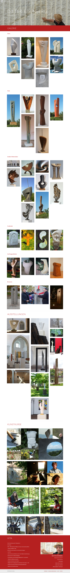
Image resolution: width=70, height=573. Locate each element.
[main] (35, 13)
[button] (69, 1)
